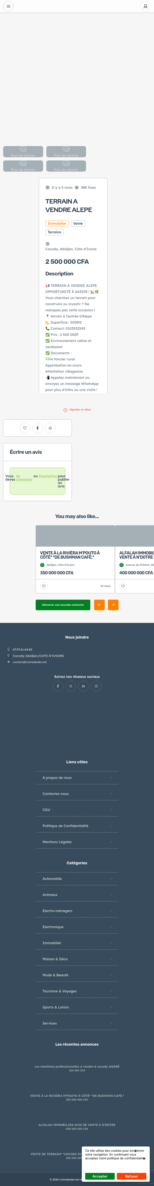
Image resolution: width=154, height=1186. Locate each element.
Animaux (50, 895)
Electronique (53, 927)
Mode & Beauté (55, 975)
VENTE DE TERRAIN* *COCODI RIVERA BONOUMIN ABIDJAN (77, 1154)
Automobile (52, 879)
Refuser (131, 1176)
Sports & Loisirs (56, 1007)
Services (50, 1023)
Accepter (99, 1176)
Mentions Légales (57, 842)
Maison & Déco (55, 959)
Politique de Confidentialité (65, 826)
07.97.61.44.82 (22, 649)
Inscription (48, 476)
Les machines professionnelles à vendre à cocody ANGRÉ (77, 1066)
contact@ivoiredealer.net (30, 662)
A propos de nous (57, 778)
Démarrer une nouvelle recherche (63, 604)
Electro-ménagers (57, 911)
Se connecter (24, 478)
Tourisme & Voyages (60, 991)
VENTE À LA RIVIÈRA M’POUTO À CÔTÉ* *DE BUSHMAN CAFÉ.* (77, 1095)
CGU (46, 810)
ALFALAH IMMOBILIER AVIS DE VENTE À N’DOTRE (77, 1124)
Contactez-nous (56, 794)
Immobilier (52, 943)
